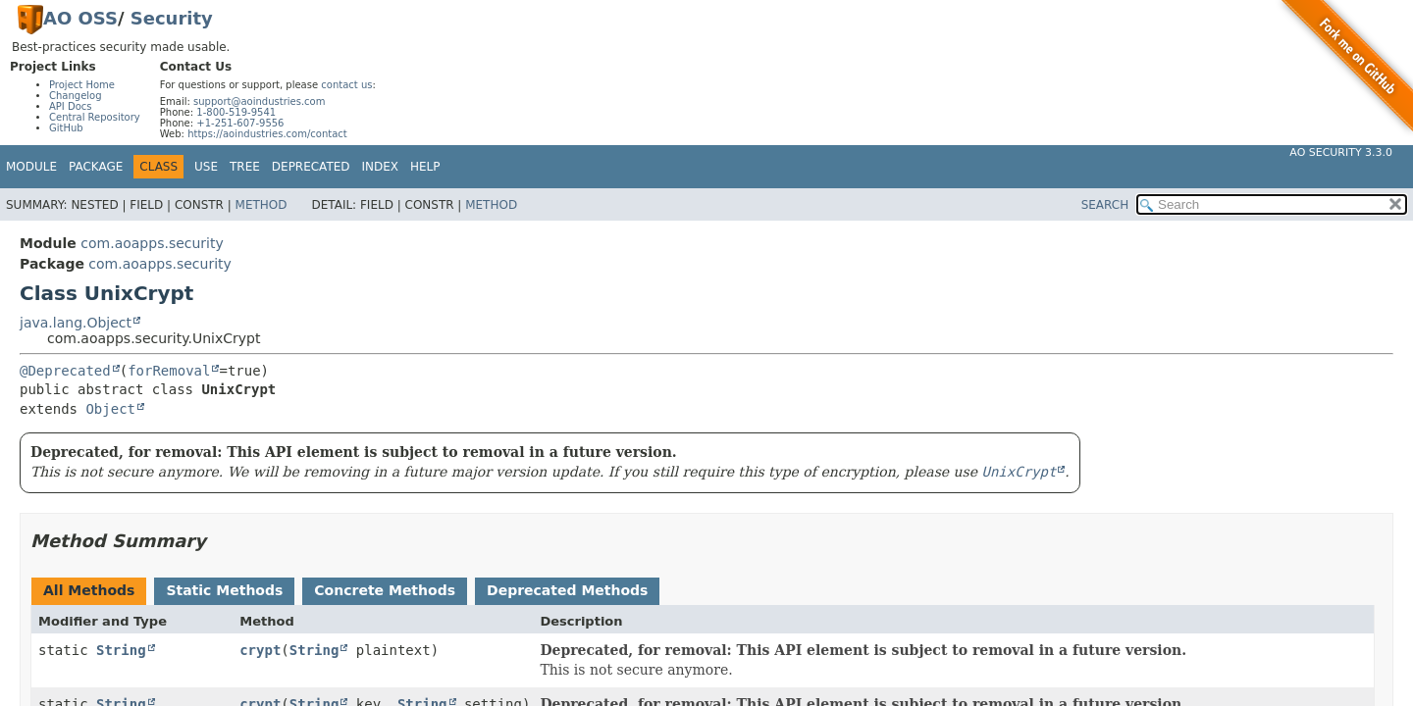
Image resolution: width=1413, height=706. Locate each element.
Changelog (75, 95)
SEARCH (1105, 205)
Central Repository (94, 117)
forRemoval (169, 370)
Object (110, 409)
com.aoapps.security (152, 243)
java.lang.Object (75, 322)
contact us (346, 84)
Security (172, 18)
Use (206, 167)
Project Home (82, 84)
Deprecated (311, 167)
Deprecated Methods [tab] (567, 590)
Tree (245, 167)
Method (262, 205)
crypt (260, 650)
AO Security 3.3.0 (1340, 152)
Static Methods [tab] (224, 590)
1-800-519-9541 (236, 112)
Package (96, 167)
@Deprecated (65, 370)
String (121, 650)
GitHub (66, 128)
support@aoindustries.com (259, 101)
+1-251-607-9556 (240, 123)
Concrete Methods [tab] (384, 590)
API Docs (70, 106)
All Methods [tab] (88, 590)
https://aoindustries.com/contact (267, 133)
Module (31, 167)
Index (380, 167)
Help (425, 167)
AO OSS (80, 18)
